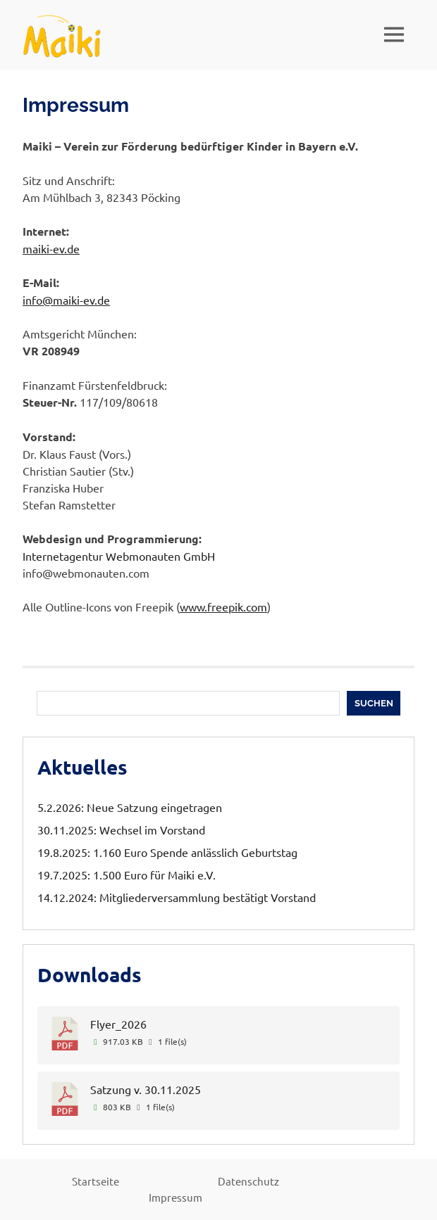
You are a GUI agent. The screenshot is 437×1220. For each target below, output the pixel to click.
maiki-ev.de (51, 248)
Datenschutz (248, 1181)
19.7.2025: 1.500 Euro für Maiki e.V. (126, 875)
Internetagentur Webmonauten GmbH (119, 556)
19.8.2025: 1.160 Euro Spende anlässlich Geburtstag (167, 852)
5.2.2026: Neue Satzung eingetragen (129, 807)
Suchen (374, 703)
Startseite (95, 1181)
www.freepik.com (223, 606)
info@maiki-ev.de (66, 300)
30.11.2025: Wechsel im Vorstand (121, 829)
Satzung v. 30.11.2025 (145, 1089)
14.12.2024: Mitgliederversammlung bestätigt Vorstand (176, 897)
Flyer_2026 (118, 1024)
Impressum (175, 1197)
